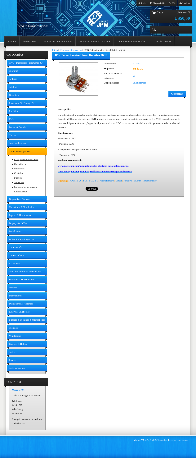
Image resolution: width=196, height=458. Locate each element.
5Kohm (137, 180)
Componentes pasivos (71, 50)
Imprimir (186, 3)
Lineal (119, 180)
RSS (173, 3)
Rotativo (127, 180)
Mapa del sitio (159, 3)
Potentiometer (150, 180)
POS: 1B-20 (75, 180)
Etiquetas (63, 180)
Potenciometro (107, 180)
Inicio (55, 50)
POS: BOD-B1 (90, 180)
